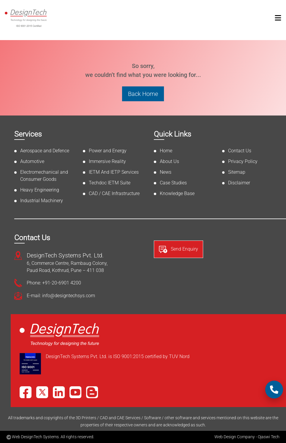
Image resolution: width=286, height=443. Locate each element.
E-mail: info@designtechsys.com (61, 295)
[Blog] (92, 392)
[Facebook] (25, 392)
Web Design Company (234, 436)
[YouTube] (75, 392)
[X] (42, 392)
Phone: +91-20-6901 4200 (54, 283)
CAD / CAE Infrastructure (114, 193)
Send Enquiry (178, 249)
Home (166, 151)
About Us (169, 161)
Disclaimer (239, 183)
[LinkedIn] (59, 392)
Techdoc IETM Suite (109, 183)
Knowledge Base (177, 193)
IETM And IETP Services (114, 172)
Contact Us (239, 151)
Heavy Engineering (39, 190)
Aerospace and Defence (44, 151)
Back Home (143, 93)
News (165, 172)
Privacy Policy (242, 161)
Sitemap (236, 172)
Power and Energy (108, 151)
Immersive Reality (107, 161)
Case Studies (173, 183)
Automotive (32, 161)
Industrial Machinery (41, 200)
